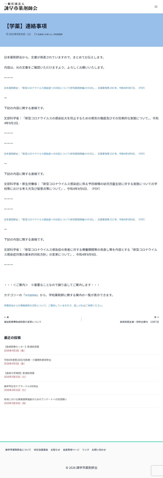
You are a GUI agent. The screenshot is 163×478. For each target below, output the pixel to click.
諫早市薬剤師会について (18, 449)
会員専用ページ (71, 449)
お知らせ (55, 449)
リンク (85, 449)
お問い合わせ (99, 449)
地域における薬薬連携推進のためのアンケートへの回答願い (35, 416)
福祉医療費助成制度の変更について (41, 334)
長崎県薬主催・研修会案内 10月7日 (122, 334)
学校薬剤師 (63, 34)
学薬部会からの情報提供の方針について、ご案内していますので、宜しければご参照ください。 (68, 319)
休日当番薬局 (41, 449)
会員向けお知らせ (46, 34)
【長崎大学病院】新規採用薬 (19, 390)
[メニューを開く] (156, 6)
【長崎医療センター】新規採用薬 (21, 363)
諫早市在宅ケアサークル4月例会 (21, 403)
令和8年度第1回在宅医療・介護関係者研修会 (27, 376)
